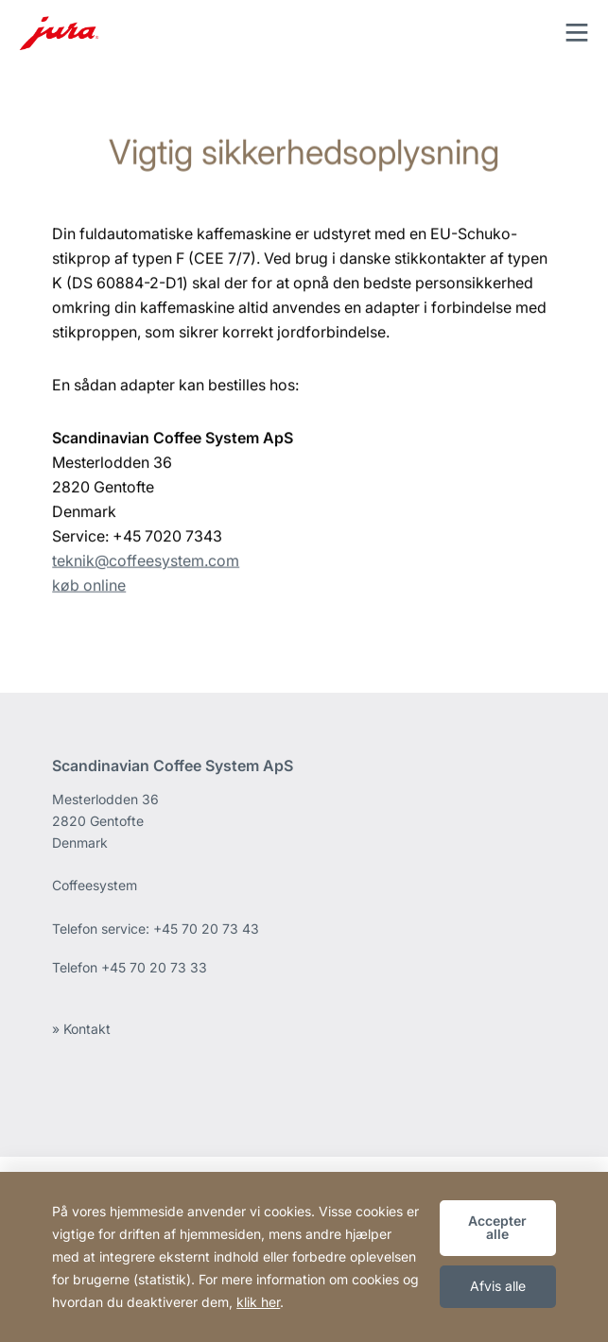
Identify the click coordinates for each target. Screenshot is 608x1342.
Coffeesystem (94, 885)
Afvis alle (498, 1286)
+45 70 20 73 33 (154, 967)
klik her (258, 1302)
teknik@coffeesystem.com (145, 567)
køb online (89, 591)
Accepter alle (497, 1227)
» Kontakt (81, 1029)
